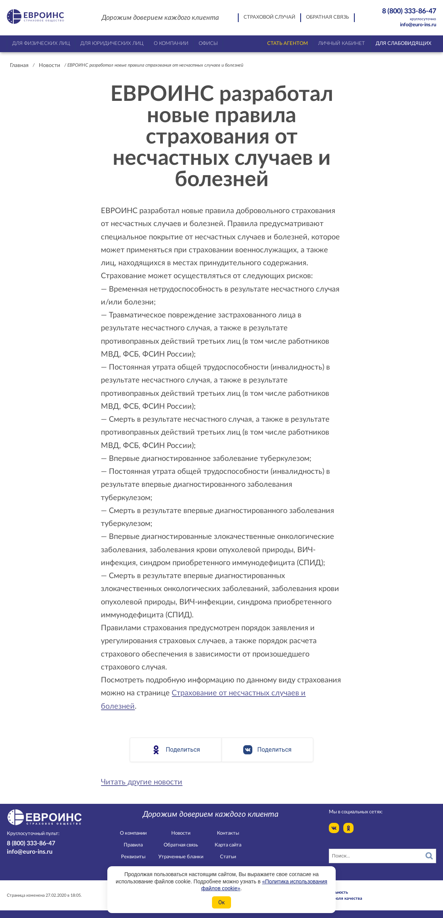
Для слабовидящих (403, 43)
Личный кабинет (341, 43)
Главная (19, 65)
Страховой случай (269, 17)
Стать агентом (287, 43)
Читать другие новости (141, 782)
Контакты (228, 833)
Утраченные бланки (180, 856)
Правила (133, 845)
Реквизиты (133, 856)
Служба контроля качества (335, 898)
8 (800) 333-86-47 (404, 15)
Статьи (228, 856)
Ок (221, 902)
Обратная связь (327, 17)
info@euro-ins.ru (418, 24)
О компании (133, 833)
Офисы (208, 43)
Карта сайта (228, 845)
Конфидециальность (328, 892)
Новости (49, 65)
